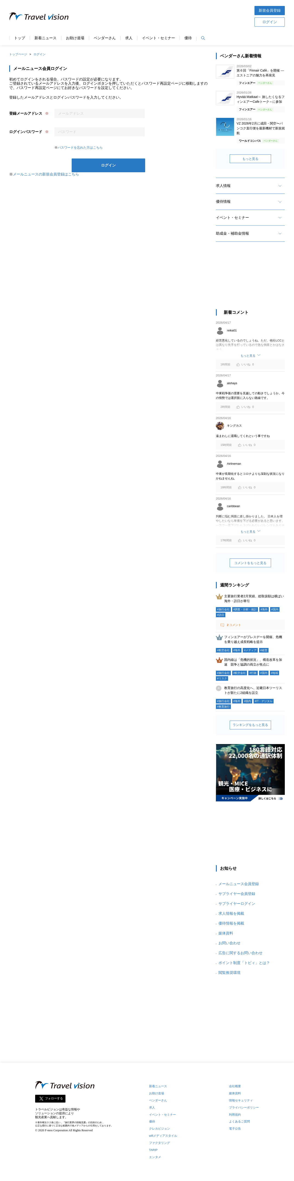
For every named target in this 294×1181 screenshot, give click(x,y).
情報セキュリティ (241, 1100)
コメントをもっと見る (250, 563)
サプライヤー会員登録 (236, 894)
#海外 (264, 609)
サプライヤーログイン (236, 904)
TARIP (153, 1150)
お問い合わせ (229, 943)
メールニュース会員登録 (238, 884)
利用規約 (235, 1114)
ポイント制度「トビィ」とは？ (244, 963)
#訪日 (220, 615)
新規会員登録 (270, 10)
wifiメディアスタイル (163, 1135)
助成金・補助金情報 (232, 233)
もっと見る (250, 159)
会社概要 (235, 1086)
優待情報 (223, 201)
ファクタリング (159, 1143)
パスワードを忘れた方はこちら (80, 147)
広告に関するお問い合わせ (240, 953)
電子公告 (235, 1128)
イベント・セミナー (158, 38)
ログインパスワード (25, 132)
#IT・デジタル (263, 701)
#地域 (274, 673)
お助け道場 (75, 38)
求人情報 (223, 186)
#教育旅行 (223, 706)
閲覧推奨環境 (229, 973)
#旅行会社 (223, 609)
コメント (233, 625)
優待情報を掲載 (231, 923)
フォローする (54, 1098)
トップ (19, 38)
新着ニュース (45, 38)
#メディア (250, 650)
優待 (188, 38)
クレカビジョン (159, 1128)
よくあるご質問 (239, 1121)
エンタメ (155, 1157)
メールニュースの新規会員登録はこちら (46, 174)
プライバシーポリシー (244, 1107)
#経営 (263, 650)
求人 (129, 38)
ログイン (269, 22)
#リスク (222, 678)
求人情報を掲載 (231, 913)
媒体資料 (225, 933)
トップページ (18, 54)
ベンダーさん (105, 38)
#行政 (253, 673)
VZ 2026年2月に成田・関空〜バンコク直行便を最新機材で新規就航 (261, 128)
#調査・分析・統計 (245, 609)
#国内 (274, 609)
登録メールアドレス (25, 113)
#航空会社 (223, 650)
